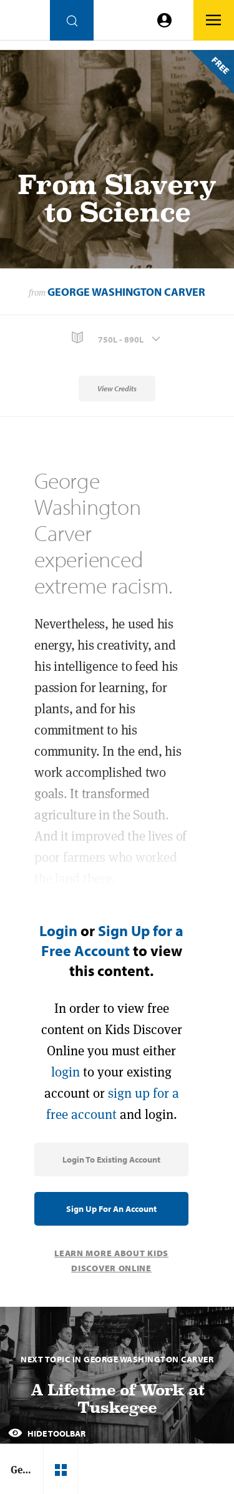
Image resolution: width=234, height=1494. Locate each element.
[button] (117, 338)
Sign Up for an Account (111, 1208)
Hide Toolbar (46, 1433)
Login (58, 930)
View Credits (117, 388)
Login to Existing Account (111, 1159)
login (65, 1071)
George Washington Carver (126, 292)
